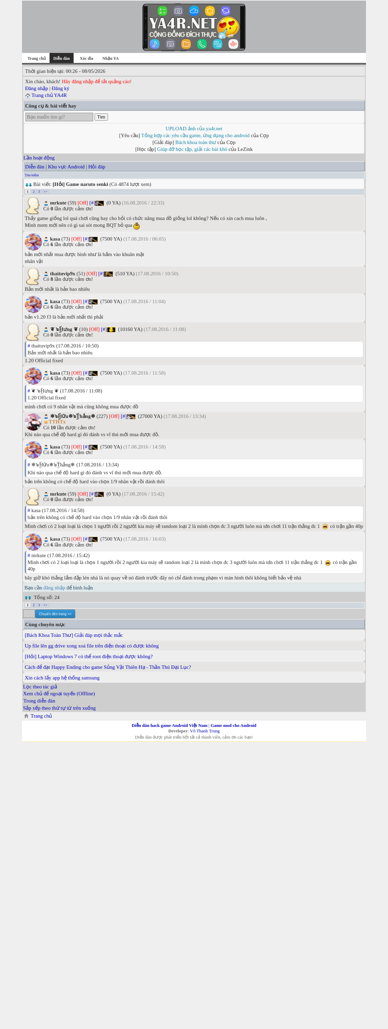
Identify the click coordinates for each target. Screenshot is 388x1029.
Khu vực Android (66, 166)
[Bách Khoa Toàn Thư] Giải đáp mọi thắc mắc (74, 635)
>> (45, 191)
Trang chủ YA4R (49, 95)
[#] (92, 203)
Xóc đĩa (86, 58)
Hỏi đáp (96, 166)
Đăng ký (60, 88)
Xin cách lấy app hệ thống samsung (62, 678)
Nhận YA (111, 58)
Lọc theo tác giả (40, 686)
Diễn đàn (34, 166)
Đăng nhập (36, 88)
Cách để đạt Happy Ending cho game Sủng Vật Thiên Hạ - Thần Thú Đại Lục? (108, 667)
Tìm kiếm (32, 175)
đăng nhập (54, 587)
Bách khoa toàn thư (195, 142)
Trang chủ (37, 58)
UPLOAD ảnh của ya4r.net (193, 128)
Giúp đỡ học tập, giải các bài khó (192, 149)
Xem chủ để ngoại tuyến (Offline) (59, 693)
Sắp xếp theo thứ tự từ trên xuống (59, 708)
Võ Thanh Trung (204, 730)
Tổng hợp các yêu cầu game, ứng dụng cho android (195, 135)
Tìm (101, 117)
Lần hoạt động (39, 158)
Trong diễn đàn (39, 701)
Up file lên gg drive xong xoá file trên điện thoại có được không (92, 646)
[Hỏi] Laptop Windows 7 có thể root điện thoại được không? (89, 656)
